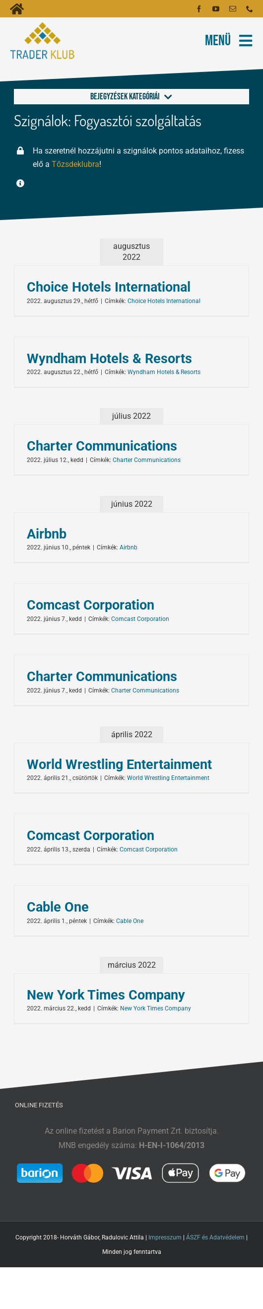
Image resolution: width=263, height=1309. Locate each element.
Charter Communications (102, 446)
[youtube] (215, 8)
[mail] (232, 8)
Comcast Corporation (90, 605)
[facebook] (199, 8)
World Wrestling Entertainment (119, 764)
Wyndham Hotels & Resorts (109, 359)
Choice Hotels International (109, 287)
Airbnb (46, 534)
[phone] (249, 8)
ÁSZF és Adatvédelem (215, 1237)
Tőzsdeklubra (75, 164)
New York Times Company (106, 995)
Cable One (58, 907)
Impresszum (165, 1237)
